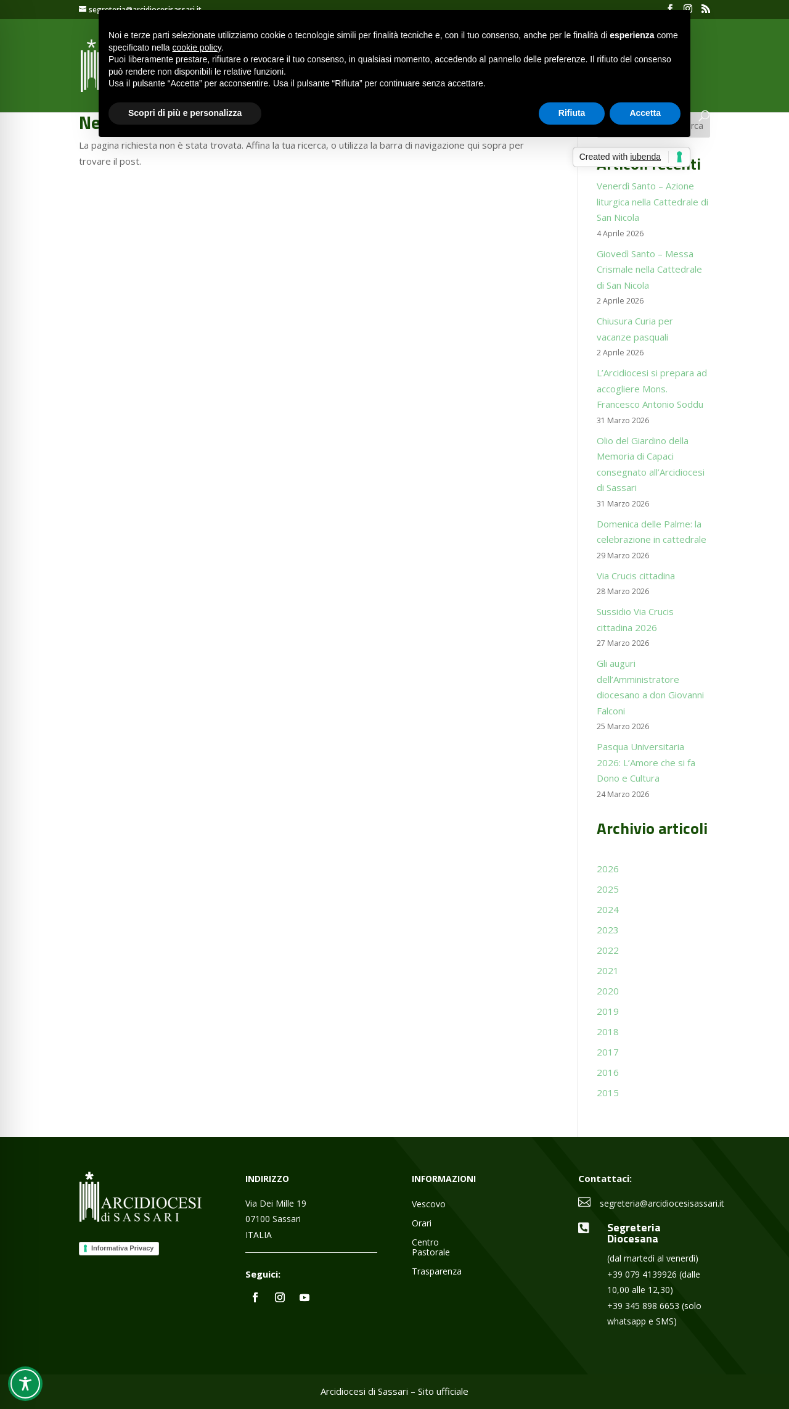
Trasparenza (437, 1271)
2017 (608, 1052)
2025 (608, 889)
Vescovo (429, 1204)
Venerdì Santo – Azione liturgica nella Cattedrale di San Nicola (652, 201)
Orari (421, 1223)
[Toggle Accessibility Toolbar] (25, 1384)
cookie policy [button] (197, 47)
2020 (608, 991)
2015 (608, 1092)
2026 (608, 868)
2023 (608, 929)
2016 (608, 1072)
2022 (608, 950)
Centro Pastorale (431, 1247)
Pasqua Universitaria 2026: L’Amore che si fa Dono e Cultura (646, 762)
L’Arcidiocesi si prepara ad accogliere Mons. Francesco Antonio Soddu (652, 388)
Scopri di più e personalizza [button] (185, 113)
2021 (608, 970)
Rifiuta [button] (572, 113)
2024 (608, 909)
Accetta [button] (645, 113)
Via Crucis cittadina (636, 575)
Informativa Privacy (122, 1248)
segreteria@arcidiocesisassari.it (662, 1203)
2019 (608, 1011)
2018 (608, 1031)
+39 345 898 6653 (643, 1306)
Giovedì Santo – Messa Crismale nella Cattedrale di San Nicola (649, 269)
